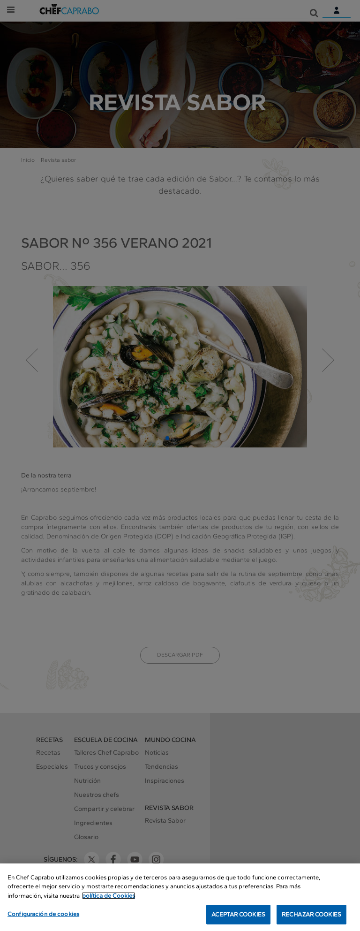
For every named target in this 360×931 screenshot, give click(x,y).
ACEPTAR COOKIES (238, 916)
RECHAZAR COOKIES (311, 916)
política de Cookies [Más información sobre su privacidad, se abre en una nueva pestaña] (108, 897)
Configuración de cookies (43, 915)
